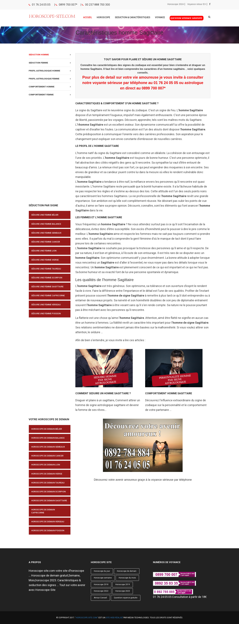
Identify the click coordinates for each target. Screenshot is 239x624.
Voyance (160, 17)
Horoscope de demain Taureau (48, 482)
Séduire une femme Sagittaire (47, 286)
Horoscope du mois (127, 578)
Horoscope (103, 17)
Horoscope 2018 (101, 584)
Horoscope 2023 (122, 591)
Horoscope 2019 (122, 584)
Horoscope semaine (103, 578)
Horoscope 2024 (175, 4)
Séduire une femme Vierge (45, 260)
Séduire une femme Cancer (45, 242)
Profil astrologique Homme (44, 71)
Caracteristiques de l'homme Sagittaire (124, 39)
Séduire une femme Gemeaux (46, 233)
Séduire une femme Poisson (46, 313)
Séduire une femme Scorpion (46, 277)
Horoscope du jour (102, 571)
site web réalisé (114, 617)
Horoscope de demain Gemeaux (48, 447)
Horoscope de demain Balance (48, 438)
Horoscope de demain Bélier (46, 429)
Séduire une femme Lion (43, 251)
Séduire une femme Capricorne (48, 295)
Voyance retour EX (196, 4)
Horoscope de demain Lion (45, 464)
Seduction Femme (38, 63)
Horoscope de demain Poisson (47, 530)
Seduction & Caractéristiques (132, 17)
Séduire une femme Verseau (46, 304)
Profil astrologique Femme (44, 78)
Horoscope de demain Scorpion (48, 491)
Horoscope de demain (126, 571)
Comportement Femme (41, 94)
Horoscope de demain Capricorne (43, 511)
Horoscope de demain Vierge (46, 474)
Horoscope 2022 (101, 591)
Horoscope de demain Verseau (47, 521)
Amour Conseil (100, 598)
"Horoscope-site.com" (86, 617)
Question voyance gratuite (125, 598)
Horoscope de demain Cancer (47, 456)
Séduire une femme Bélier (44, 215)
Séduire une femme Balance (46, 224)
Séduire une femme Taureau (46, 269)
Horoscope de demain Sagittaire (49, 500)
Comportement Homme (41, 86)
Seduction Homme (39, 54)
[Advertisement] (50, 151)
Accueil (87, 17)
